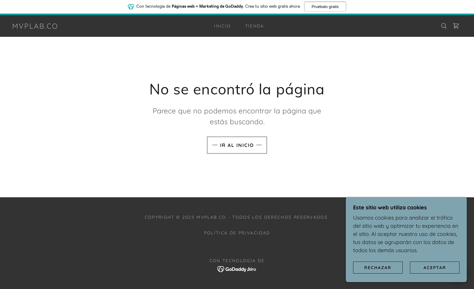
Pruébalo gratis (325, 5)
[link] (35, 26)
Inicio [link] (222, 26)
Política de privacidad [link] (237, 233)
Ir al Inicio (237, 145)
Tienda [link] (254, 26)
